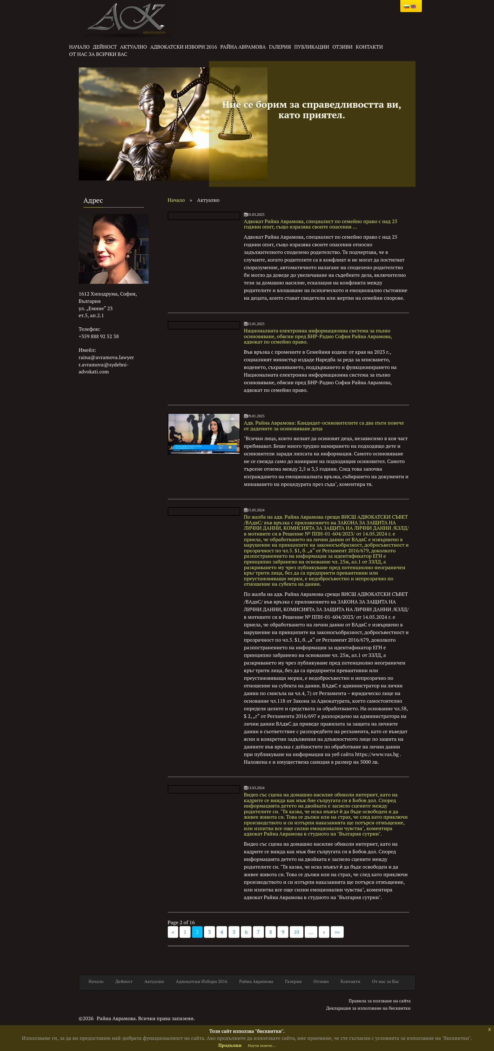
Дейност (105, 46)
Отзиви (342, 46)
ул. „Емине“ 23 (96, 308)
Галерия (280, 46)
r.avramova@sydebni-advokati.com (104, 368)
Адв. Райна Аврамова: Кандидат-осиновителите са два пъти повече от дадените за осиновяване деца (324, 425)
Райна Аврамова (243, 46)
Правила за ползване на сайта (379, 1001)
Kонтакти (369, 46)
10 (296, 931)
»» (337, 931)
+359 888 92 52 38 (99, 336)
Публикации (311, 46)
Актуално (133, 46)
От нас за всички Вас (98, 54)
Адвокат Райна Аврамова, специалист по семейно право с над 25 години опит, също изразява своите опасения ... (320, 224)
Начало (79, 46)
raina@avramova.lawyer (106, 357)
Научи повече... (261, 1045)
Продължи (229, 1045)
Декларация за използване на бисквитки (368, 1008)
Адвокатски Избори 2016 (183, 46)
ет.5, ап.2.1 (91, 315)
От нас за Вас (385, 981)
